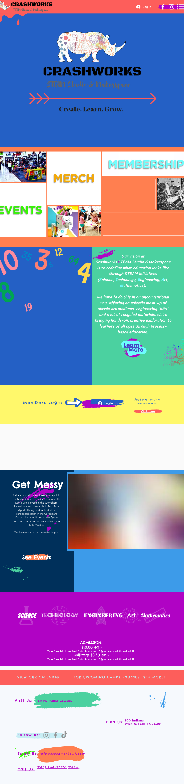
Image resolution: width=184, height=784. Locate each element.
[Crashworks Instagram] (171, 6)
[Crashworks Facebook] (163, 6)
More (136, 349)
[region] (74, 178)
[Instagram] (46, 735)
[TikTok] (64, 735)
